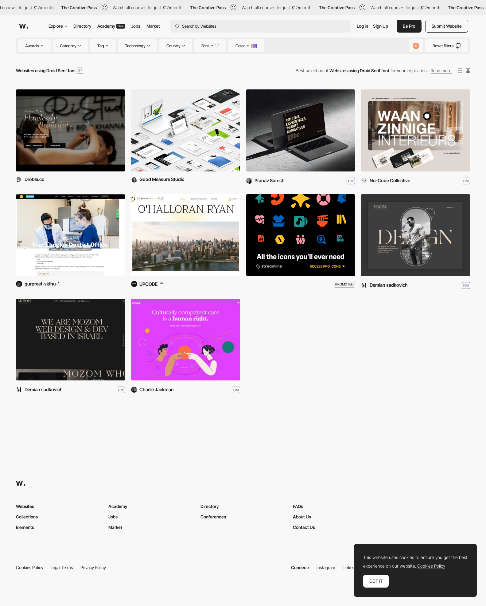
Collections (27, 516)
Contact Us (304, 527)
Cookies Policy (29, 567)
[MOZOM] (415, 235)
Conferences (213, 516)
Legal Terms (62, 567)
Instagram (326, 567)
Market (153, 26)
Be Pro (409, 26)
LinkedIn (350, 567)
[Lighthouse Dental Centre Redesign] (70, 235)
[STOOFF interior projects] (415, 130)
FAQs (298, 506)
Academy (111, 26)
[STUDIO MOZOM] (70, 339)
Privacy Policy (93, 567)
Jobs (135, 26)
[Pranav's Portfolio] (300, 130)
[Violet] (185, 339)
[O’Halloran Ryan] (185, 235)
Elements (25, 527)
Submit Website (447, 26)
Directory (82, 26)
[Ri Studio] (70, 130)
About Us (302, 516)
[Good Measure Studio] (185, 130)
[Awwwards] (23, 26)
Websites (25, 506)
